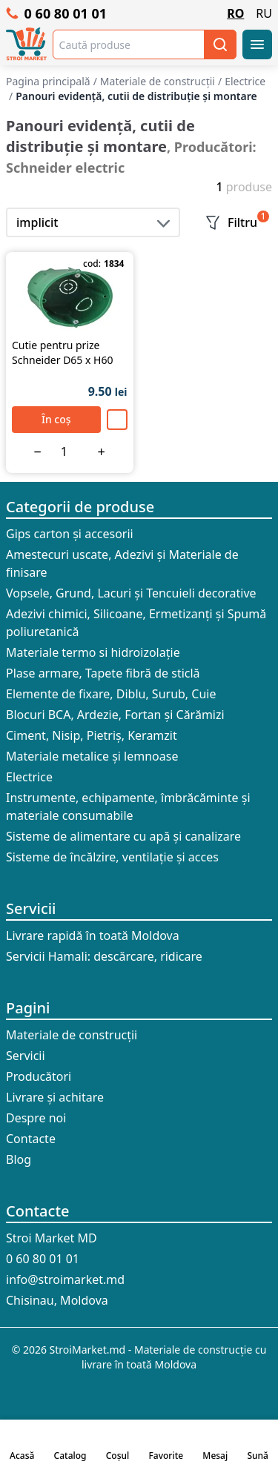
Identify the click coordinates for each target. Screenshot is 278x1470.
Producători (38, 1076)
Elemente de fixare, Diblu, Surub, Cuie (111, 694)
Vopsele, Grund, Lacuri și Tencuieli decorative (131, 593)
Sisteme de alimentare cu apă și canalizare (123, 836)
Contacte (31, 1138)
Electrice (29, 777)
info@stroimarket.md (65, 1279)
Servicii (31, 908)
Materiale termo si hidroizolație (93, 652)
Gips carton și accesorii (69, 534)
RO (235, 13)
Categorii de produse (80, 507)
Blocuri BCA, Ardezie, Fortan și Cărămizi (115, 714)
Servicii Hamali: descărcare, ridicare (104, 956)
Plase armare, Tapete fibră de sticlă (103, 673)
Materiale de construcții (71, 1035)
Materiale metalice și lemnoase (92, 756)
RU (264, 13)
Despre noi (36, 1118)
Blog (18, 1159)
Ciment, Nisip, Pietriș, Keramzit (91, 735)
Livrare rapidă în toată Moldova (92, 935)
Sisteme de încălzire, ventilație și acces (112, 857)
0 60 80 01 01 (56, 13)
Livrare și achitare (55, 1097)
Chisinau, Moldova (57, 1300)
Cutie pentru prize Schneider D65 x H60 (62, 352)
